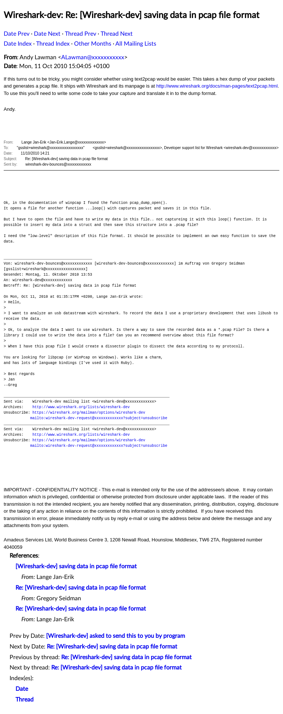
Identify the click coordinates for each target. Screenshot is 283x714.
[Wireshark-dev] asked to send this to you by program (115, 636)
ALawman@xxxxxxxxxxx (92, 57)
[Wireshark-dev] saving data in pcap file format (76, 566)
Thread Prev (80, 34)
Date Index (18, 44)
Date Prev (16, 34)
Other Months (92, 44)
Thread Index (53, 44)
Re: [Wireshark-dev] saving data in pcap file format (80, 588)
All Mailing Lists (135, 44)
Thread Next (117, 34)
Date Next (47, 34)
